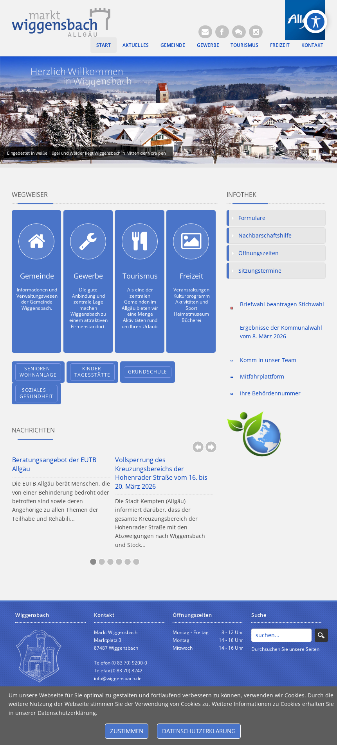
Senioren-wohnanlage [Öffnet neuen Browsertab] (38, 372)
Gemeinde (172, 45)
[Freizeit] (191, 241)
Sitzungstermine (259, 270)
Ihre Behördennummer (270, 393)
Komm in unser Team (268, 360)
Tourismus (244, 45)
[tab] (276, 218)
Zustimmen (126, 731)
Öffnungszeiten (258, 253)
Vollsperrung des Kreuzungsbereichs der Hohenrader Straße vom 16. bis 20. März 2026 (161, 473)
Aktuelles (136, 45)
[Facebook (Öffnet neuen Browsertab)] (222, 31)
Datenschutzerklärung (199, 731)
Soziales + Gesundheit (36, 393)
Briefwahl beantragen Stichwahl (282, 304)
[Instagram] (256, 31)
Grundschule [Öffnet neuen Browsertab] (147, 371)
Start (103, 45)
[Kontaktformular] (239, 31)
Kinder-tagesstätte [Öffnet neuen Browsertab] (92, 372)
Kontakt (312, 45)
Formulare (251, 218)
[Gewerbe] (88, 241)
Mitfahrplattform (262, 376)
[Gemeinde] (36, 241)
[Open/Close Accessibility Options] (315, 21)
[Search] (281, 635)
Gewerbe (208, 45)
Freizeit (280, 45)
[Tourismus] (139, 241)
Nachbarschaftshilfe (265, 235)
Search (321, 635)
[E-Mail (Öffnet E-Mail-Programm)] (205, 31)
